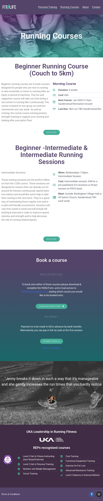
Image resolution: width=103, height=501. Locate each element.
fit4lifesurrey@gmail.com (34, 291)
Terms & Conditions (51, 348)
